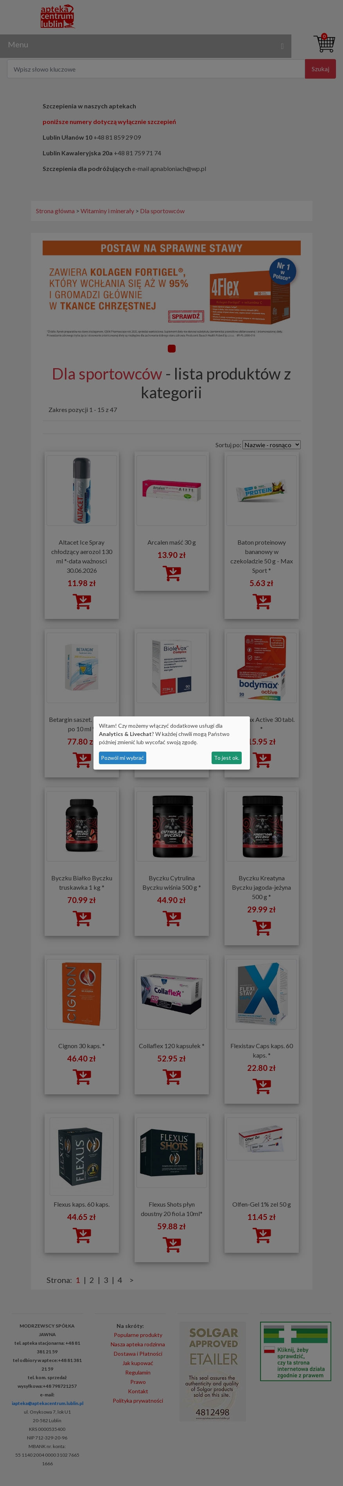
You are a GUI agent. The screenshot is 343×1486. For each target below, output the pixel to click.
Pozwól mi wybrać (122, 757)
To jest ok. (226, 757)
